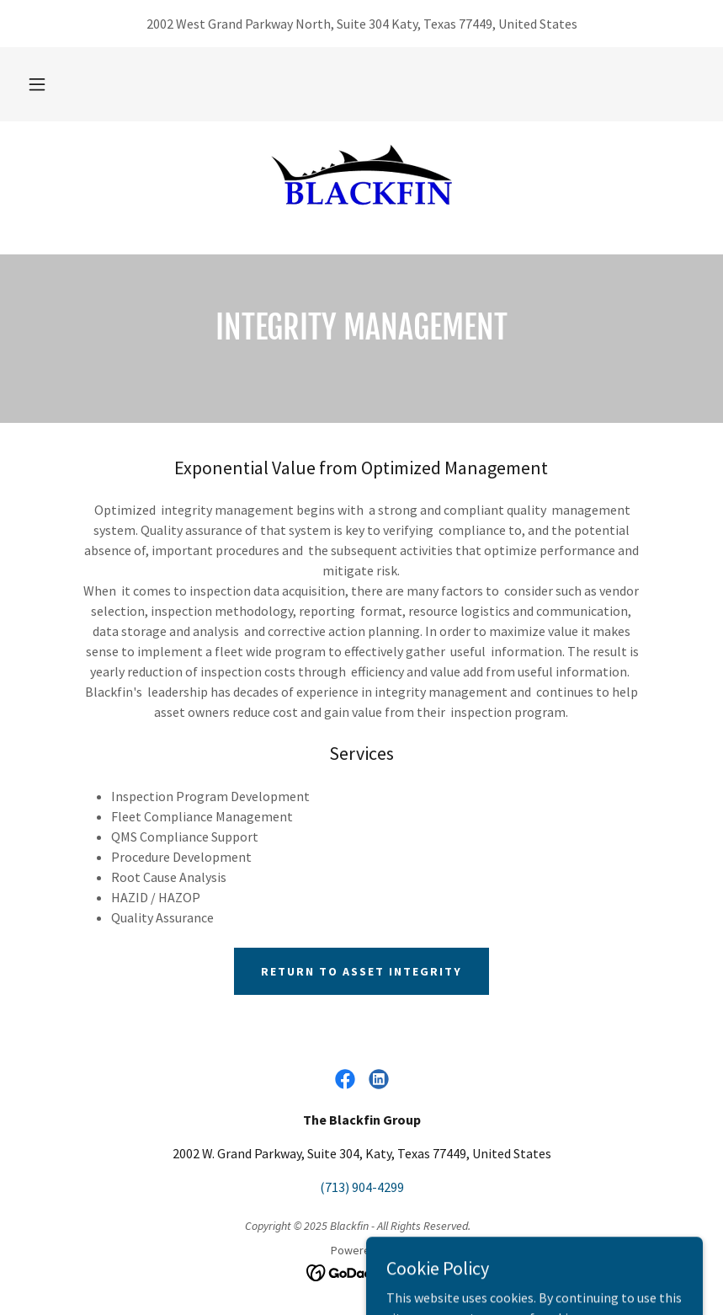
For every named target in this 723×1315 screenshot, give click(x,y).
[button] (37, 84)
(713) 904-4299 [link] (362, 1187)
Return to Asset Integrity (361, 971)
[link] (361, 175)
